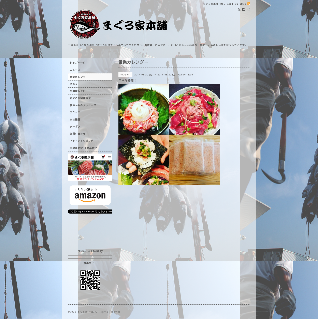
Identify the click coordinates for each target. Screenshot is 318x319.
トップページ (78, 62)
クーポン (75, 126)
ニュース (75, 69)
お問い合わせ (78, 133)
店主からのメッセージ (83, 105)
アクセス (75, 112)
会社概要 (75, 119)
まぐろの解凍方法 (80, 98)
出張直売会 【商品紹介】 (85, 147)
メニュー (75, 84)
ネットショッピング (81, 140)
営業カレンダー (79, 76)
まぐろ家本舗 (85, 311)
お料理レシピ (78, 91)
